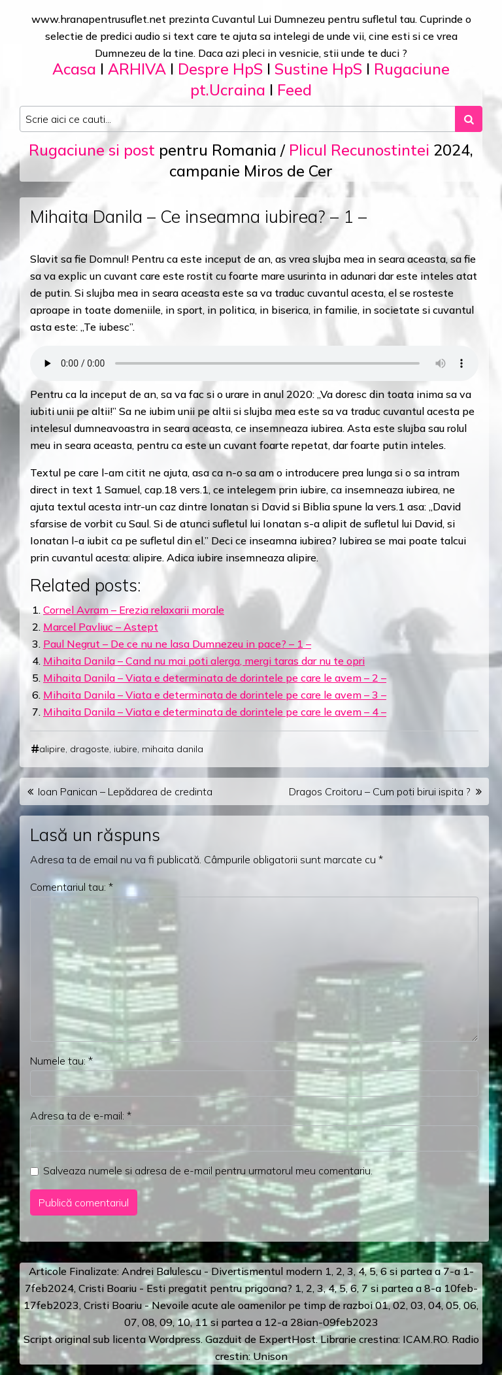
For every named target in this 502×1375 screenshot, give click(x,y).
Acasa (74, 68)
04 (434, 1305)
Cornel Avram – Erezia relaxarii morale (133, 609)
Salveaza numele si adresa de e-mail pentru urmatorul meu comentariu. (208, 1170)
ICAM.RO (425, 1339)
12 (270, 1322)
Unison (270, 1356)
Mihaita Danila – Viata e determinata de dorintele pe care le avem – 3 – (214, 694)
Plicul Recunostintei (359, 150)
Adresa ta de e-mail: (80, 1115)
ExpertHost (287, 1339)
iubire (125, 749)
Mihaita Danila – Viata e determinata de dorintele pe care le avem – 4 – (214, 711)
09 (166, 1322)
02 (399, 1305)
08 (148, 1322)
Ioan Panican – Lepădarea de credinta (125, 791)
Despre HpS (220, 68)
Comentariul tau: (71, 886)
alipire (52, 749)
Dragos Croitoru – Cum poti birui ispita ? (380, 791)
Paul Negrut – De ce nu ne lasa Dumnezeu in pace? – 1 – (177, 643)
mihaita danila (172, 749)
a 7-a (447, 1271)
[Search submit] (468, 119)
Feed (294, 89)
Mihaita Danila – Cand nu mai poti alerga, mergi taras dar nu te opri (204, 660)
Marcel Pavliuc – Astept (100, 626)
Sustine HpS (318, 68)
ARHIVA (137, 68)
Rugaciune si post (92, 150)
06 (470, 1305)
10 (183, 1322)
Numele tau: (61, 1060)
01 (381, 1305)
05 (452, 1305)
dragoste (89, 749)
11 (201, 1322)
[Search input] (238, 119)
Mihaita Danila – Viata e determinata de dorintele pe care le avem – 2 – (214, 677)
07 (130, 1322)
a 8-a (428, 1288)
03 (417, 1305)
